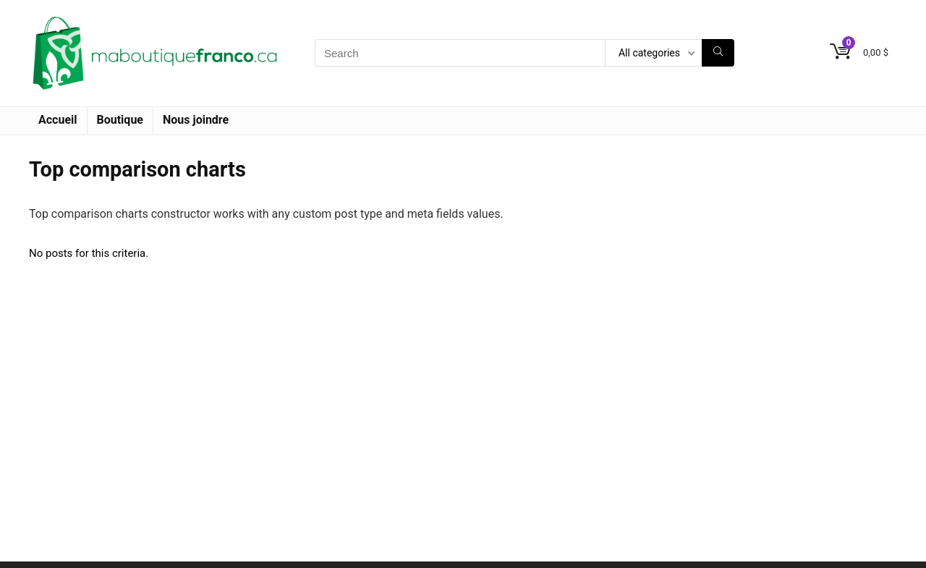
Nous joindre (196, 120)
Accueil (57, 120)
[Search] (718, 53)
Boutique (120, 120)
